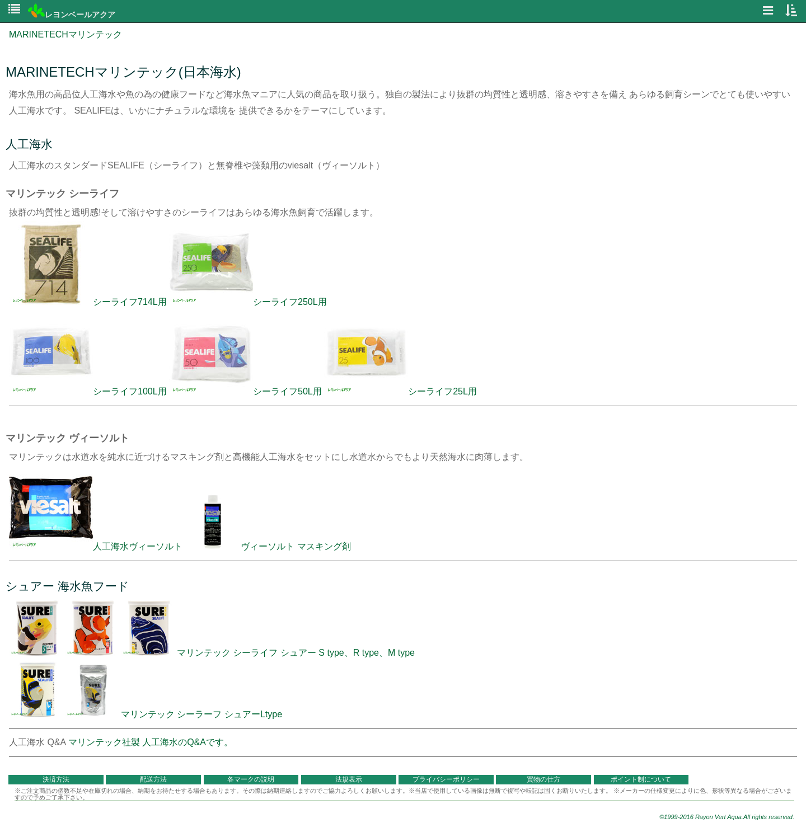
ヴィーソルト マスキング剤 (295, 546)
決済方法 (56, 779)
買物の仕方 (543, 779)
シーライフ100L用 (88, 391)
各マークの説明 (250, 779)
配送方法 (153, 779)
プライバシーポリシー (446, 779)
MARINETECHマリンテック (65, 34)
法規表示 (348, 779)
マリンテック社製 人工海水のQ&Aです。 (150, 742)
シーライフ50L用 (245, 391)
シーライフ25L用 (400, 391)
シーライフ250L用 (248, 302)
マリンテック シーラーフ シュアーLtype (145, 714)
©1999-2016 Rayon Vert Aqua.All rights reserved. (726, 817)
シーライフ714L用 (88, 302)
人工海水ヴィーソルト (97, 546)
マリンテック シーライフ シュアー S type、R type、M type (212, 652)
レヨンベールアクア (71, 14)
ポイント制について (641, 779)
